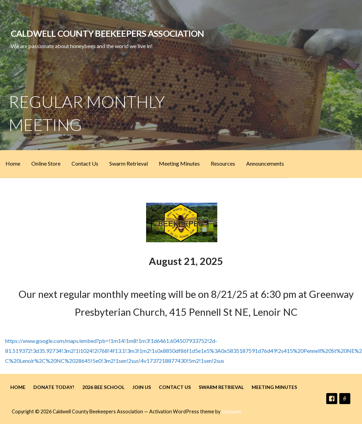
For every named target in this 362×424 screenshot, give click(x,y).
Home (13, 163)
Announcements (265, 163)
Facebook (331, 398)
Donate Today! (53, 387)
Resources (223, 163)
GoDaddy (231, 411)
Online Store (46, 163)
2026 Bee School (103, 387)
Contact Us (85, 163)
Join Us (141, 387)
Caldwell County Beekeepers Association (107, 33)
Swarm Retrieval (128, 163)
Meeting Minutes (179, 163)
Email (344, 398)
